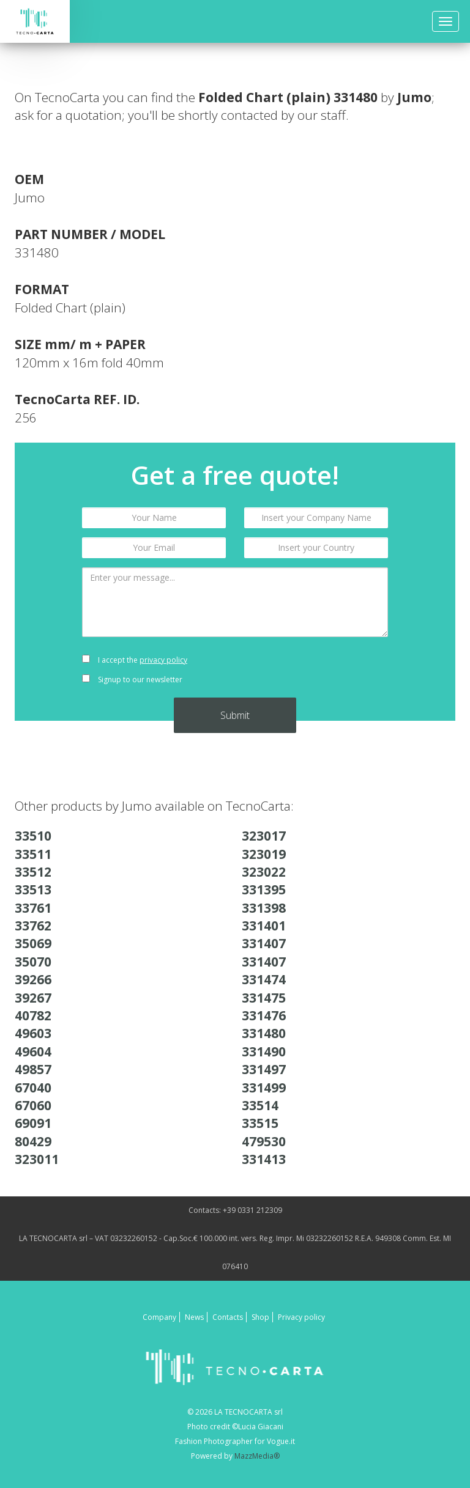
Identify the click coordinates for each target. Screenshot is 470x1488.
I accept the (134, 660)
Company (159, 1317)
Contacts (227, 1317)
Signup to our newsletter (132, 679)
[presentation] (316, 670)
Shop (260, 1317)
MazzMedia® (257, 1456)
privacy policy (163, 660)
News (194, 1317)
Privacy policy (301, 1317)
